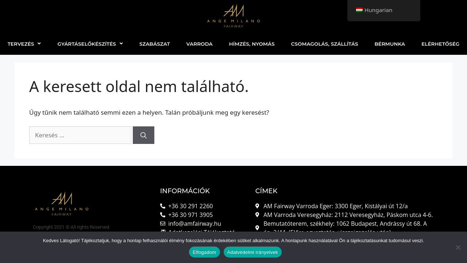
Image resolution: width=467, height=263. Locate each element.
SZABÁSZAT (154, 44)
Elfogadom (204, 252)
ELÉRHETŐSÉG (440, 44)
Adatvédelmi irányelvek (252, 252)
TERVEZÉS (24, 44)
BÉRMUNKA (389, 44)
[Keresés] (143, 135)
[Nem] (458, 247)
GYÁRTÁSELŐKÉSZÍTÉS (90, 44)
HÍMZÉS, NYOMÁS (252, 44)
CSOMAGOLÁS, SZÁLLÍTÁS (324, 44)
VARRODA (199, 44)
